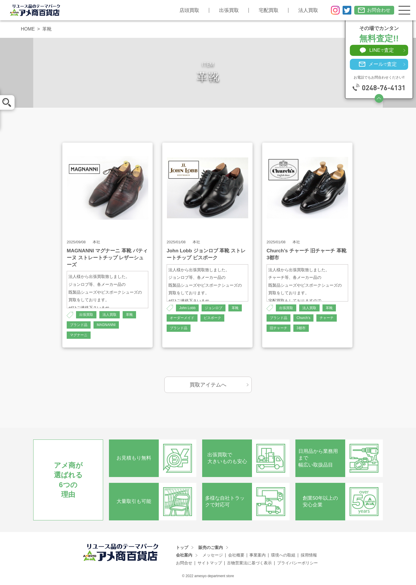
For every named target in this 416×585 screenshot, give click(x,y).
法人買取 (308, 10)
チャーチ (327, 318)
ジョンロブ (213, 308)
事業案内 (257, 555)
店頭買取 (189, 10)
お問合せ (184, 563)
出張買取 (229, 10)
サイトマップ (210, 563)
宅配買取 (268, 10)
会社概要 (236, 555)
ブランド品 (78, 325)
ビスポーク (212, 318)
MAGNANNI (106, 325)
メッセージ (212, 555)
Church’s (303, 318)
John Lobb (187, 308)
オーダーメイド (182, 318)
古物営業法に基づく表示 (249, 563)
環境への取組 (283, 555)
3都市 (301, 328)
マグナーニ (78, 335)
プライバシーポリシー (297, 563)
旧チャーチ (278, 328)
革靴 (129, 315)
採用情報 (309, 555)
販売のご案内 (210, 547)
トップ (182, 547)
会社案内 (184, 555)
